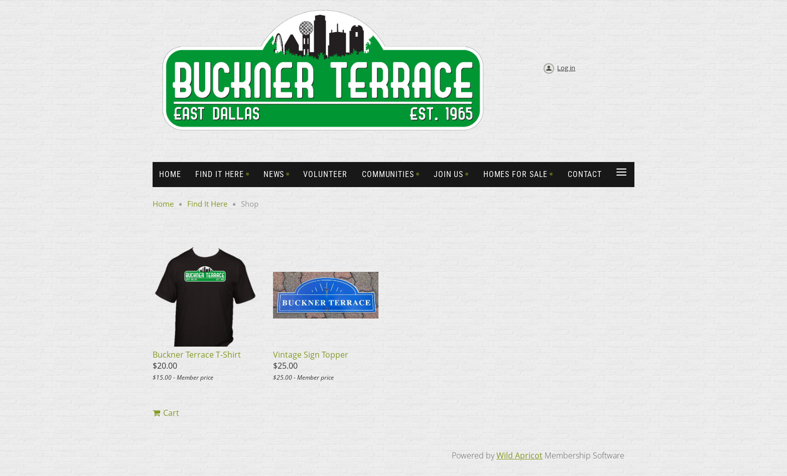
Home (163, 204)
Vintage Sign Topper (310, 354)
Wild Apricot (519, 455)
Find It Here (207, 204)
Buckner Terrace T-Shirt (197, 354)
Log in (566, 67)
